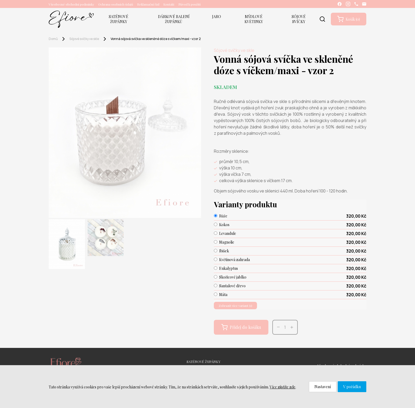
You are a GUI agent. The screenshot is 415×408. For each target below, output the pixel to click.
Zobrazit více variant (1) (235, 305)
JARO (216, 16)
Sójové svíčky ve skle (84, 39)
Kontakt (168, 4)
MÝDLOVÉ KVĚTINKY (254, 19)
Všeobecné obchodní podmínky (71, 4)
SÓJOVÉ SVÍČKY (299, 19)
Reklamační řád (148, 4)
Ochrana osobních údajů (115, 4)
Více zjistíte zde (282, 386)
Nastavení (322, 386)
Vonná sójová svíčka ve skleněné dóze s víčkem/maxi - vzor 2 (156, 39)
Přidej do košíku (241, 327)
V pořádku (352, 386)
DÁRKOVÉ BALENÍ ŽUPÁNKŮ (174, 19)
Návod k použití (189, 4)
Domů (53, 39)
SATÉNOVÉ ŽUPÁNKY (118, 19)
